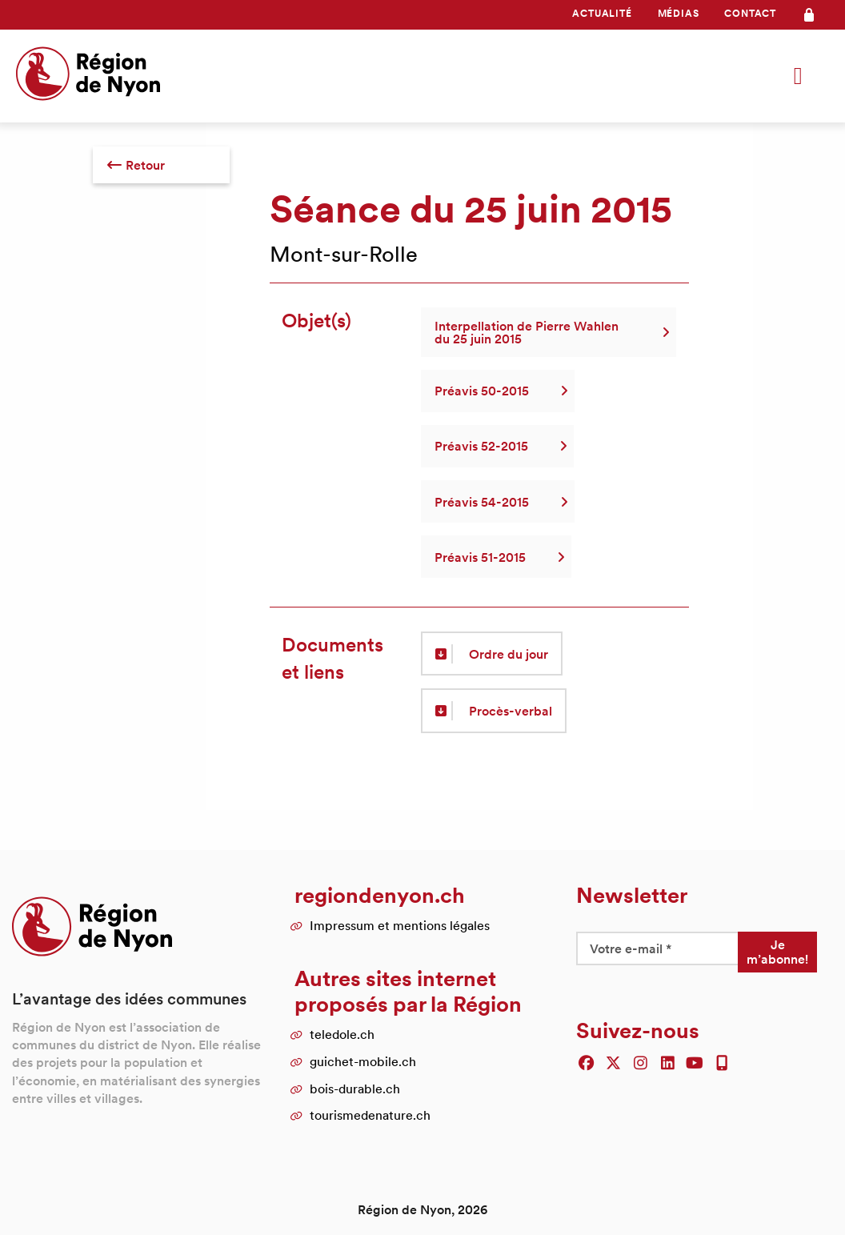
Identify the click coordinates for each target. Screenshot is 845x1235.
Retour (135, 165)
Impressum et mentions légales (400, 925)
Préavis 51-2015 (496, 557)
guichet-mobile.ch (363, 1061)
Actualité (601, 13)
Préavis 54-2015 (498, 501)
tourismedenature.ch (370, 1115)
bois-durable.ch (355, 1089)
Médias (678, 13)
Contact (750, 13)
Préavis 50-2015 (498, 390)
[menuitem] (601, 13)
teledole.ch (342, 1034)
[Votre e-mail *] (657, 948)
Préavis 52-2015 (497, 445)
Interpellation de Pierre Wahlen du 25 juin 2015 (549, 332)
